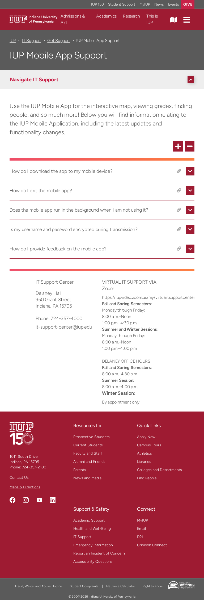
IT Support (31, 40)
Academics (106, 16)
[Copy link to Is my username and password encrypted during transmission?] (179, 229)
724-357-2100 (34, 467)
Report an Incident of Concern (99, 553)
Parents (79, 470)
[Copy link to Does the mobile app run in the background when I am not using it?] (179, 210)
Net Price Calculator (120, 586)
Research (131, 16)
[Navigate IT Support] (103, 79)
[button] (186, 19)
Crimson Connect (152, 545)
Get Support (58, 40)
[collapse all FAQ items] (189, 146)
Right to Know (153, 586)
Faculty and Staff (87, 453)
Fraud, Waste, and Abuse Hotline (38, 586)
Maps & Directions (25, 487)
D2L (140, 537)
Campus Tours (149, 445)
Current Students (88, 445)
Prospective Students (91, 437)
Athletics (144, 453)
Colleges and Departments (159, 470)
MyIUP (142, 520)
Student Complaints (84, 586)
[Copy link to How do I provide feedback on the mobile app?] (179, 249)
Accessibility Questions (93, 561)
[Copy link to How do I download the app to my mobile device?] (179, 171)
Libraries (144, 461)
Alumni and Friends (89, 461)
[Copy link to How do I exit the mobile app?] (179, 190)
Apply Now (146, 437)
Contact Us (19, 477)
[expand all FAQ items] (178, 146)
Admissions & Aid (73, 19)
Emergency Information (93, 545)
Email (141, 528)
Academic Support (89, 520)
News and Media (87, 478)
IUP (13, 40)
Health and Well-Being (92, 528)
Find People (147, 478)
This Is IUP (152, 19)
